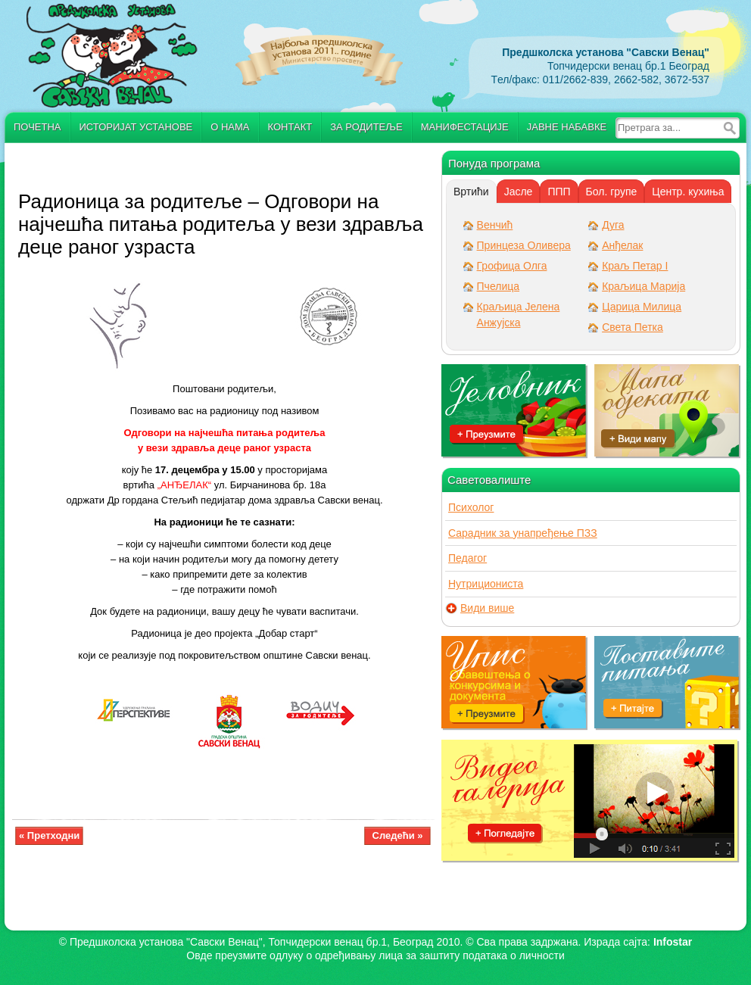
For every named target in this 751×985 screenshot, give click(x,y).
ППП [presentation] (558, 191)
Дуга (613, 225)
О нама (229, 126)
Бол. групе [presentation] (611, 191)
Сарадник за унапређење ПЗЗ (522, 533)
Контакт (290, 126)
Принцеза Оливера (524, 245)
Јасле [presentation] (518, 191)
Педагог (467, 558)
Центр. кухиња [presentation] (688, 191)
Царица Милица (641, 307)
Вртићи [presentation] (471, 191)
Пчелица (498, 286)
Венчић (495, 225)
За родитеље (366, 126)
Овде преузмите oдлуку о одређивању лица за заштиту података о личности (375, 955)
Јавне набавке (566, 126)
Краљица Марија (643, 286)
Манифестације (465, 126)
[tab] (471, 191)
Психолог (471, 507)
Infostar (672, 942)
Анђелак (622, 245)
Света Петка (632, 327)
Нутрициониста (485, 584)
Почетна (37, 126)
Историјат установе (136, 126)
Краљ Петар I (635, 266)
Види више (487, 608)
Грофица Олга (512, 266)
